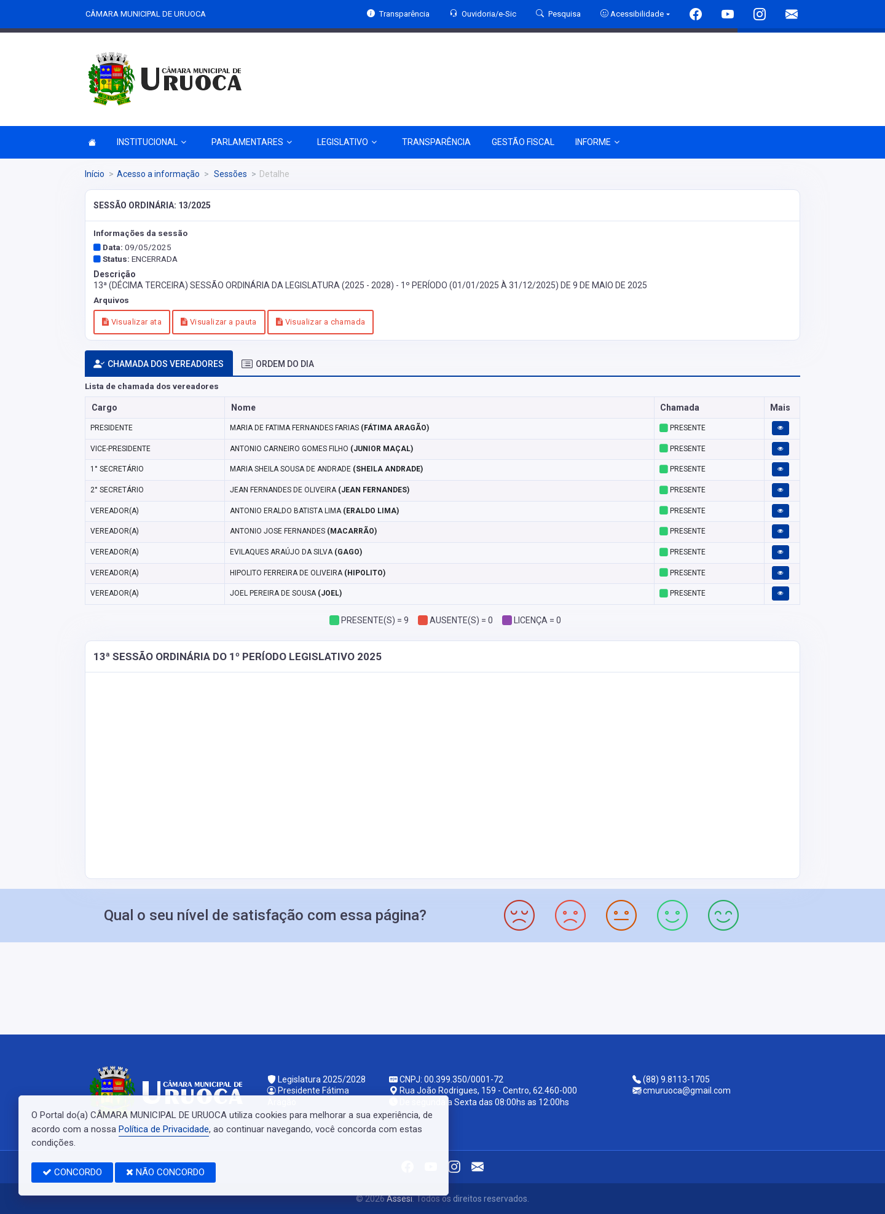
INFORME (597, 142)
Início (94, 174)
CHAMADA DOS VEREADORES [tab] (158, 364)
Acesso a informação (158, 174)
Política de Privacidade (164, 1129)
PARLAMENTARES (251, 142)
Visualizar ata (132, 321)
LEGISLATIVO (347, 142)
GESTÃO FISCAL (523, 142)
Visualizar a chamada (321, 321)
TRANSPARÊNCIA (436, 142)
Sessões (229, 174)
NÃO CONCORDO (165, 1172)
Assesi (399, 1199)
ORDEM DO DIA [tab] (278, 364)
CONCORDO (72, 1172)
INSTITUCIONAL (151, 142)
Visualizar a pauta (219, 321)
